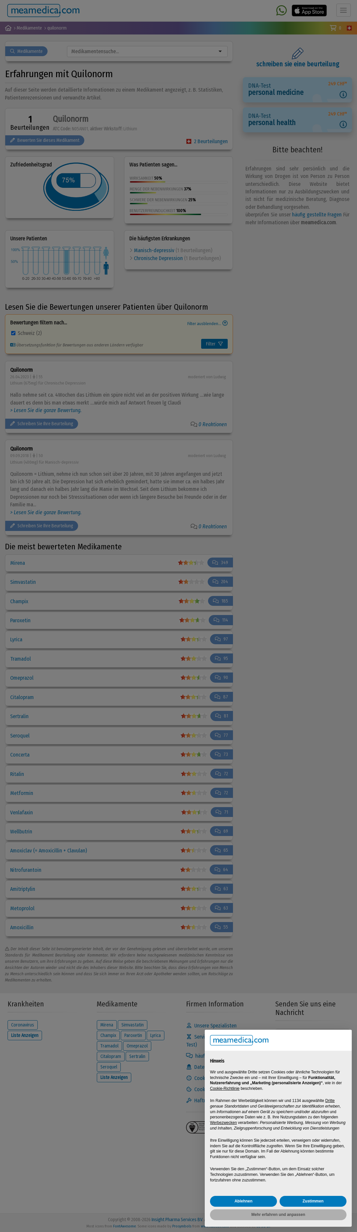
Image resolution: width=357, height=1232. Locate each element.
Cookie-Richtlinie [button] (225, 1088)
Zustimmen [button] (313, 1201)
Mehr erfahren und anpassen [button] (278, 1214)
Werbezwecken (223, 1122)
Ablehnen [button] (244, 1201)
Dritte (330, 1100)
